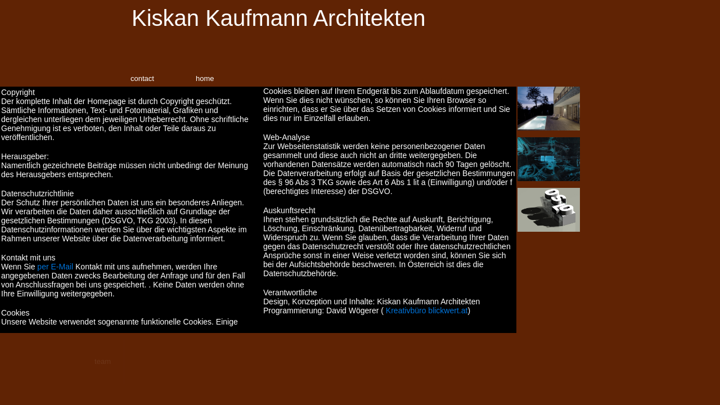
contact (142, 78)
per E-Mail (55, 266)
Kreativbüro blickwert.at (427, 310)
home (205, 78)
